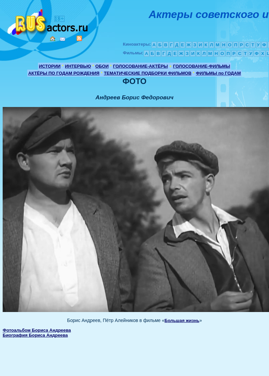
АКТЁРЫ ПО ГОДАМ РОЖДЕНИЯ (64, 73)
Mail (62, 39)
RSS (79, 38)
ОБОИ (102, 66)
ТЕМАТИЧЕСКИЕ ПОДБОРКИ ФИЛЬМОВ (147, 73)
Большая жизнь (181, 320)
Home (52, 38)
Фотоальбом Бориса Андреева (37, 330)
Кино (48, 21)
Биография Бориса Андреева (35, 335)
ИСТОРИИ (50, 66)
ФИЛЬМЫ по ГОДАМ (218, 73)
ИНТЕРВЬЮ (78, 66)
